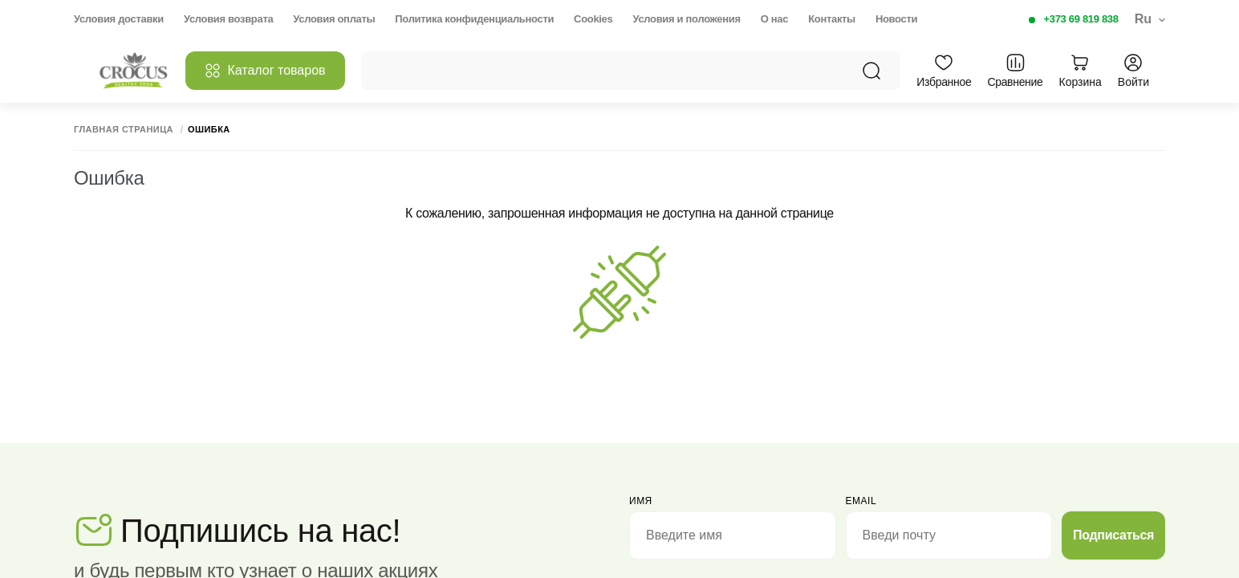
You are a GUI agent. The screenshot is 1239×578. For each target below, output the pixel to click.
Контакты (831, 19)
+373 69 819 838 (1081, 19)
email (861, 501)
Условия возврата (228, 19)
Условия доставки (119, 19)
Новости (896, 19)
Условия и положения (686, 19)
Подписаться (1113, 535)
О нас (774, 19)
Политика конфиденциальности (474, 19)
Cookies (593, 19)
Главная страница (123, 129)
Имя (640, 501)
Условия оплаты (334, 19)
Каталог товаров (265, 71)
